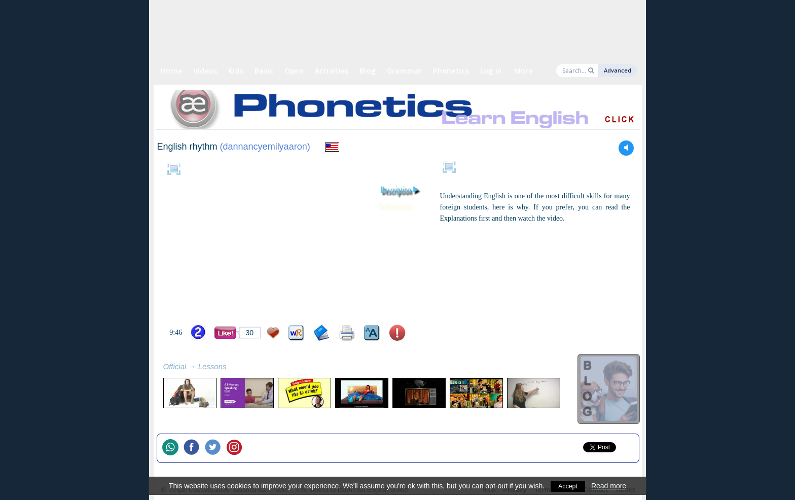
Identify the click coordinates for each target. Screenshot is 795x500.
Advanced (617, 70)
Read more (609, 486)
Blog (367, 71)
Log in (491, 71)
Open (294, 71)
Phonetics (451, 71)
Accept (568, 486)
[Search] (574, 70)
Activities (332, 71)
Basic (264, 71)
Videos (205, 71)
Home (171, 71)
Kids (235, 71)
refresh (238, 368)
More (523, 71)
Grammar (404, 71)
